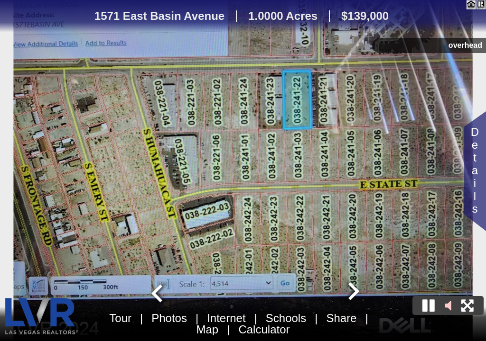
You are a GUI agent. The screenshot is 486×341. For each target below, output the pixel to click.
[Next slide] (352, 292)
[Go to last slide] (158, 292)
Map (207, 329)
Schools (286, 318)
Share (341, 318)
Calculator (264, 329)
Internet (226, 318)
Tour (120, 318)
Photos (169, 318)
